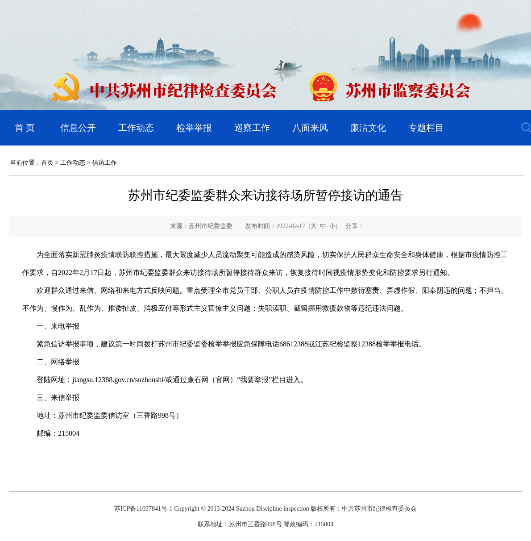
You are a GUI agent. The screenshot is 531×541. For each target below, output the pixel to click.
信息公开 (78, 128)
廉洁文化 (368, 128)
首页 (47, 162)
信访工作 (104, 162)
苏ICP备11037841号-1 (143, 508)
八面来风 (310, 128)
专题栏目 (426, 128)
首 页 (25, 128)
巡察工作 (252, 128)
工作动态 (136, 128)
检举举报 (194, 128)
